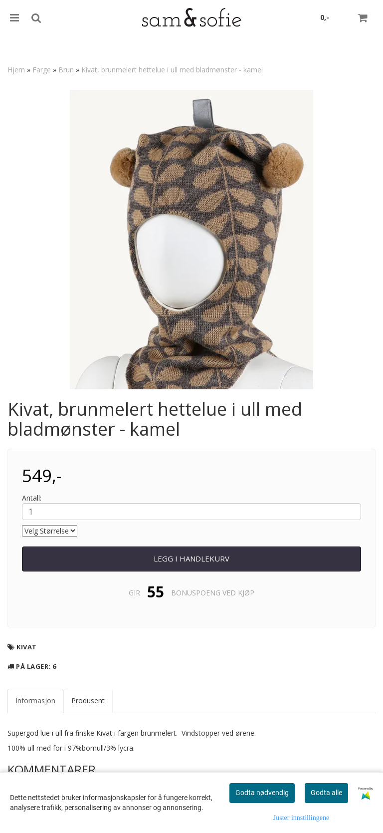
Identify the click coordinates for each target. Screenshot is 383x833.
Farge (41, 69)
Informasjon (35, 700)
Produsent (88, 700)
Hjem (16, 69)
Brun (66, 69)
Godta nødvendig (262, 793)
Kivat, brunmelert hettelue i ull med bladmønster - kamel (172, 69)
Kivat (26, 646)
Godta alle (326, 793)
